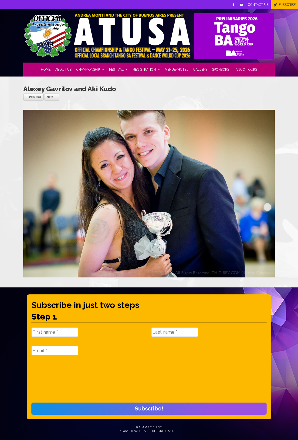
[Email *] (54, 350)
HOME (46, 69)
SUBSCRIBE (287, 5)
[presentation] (50, 381)
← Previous (33, 96)
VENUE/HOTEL (176, 69)
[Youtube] (241, 4)
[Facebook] (233, 4)
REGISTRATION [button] (146, 70)
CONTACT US (258, 5)
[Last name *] (174, 332)
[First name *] (54, 332)
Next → (52, 96)
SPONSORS (220, 69)
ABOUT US (63, 69)
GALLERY (200, 69)
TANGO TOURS (245, 69)
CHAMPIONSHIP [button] (90, 70)
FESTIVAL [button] (118, 70)
